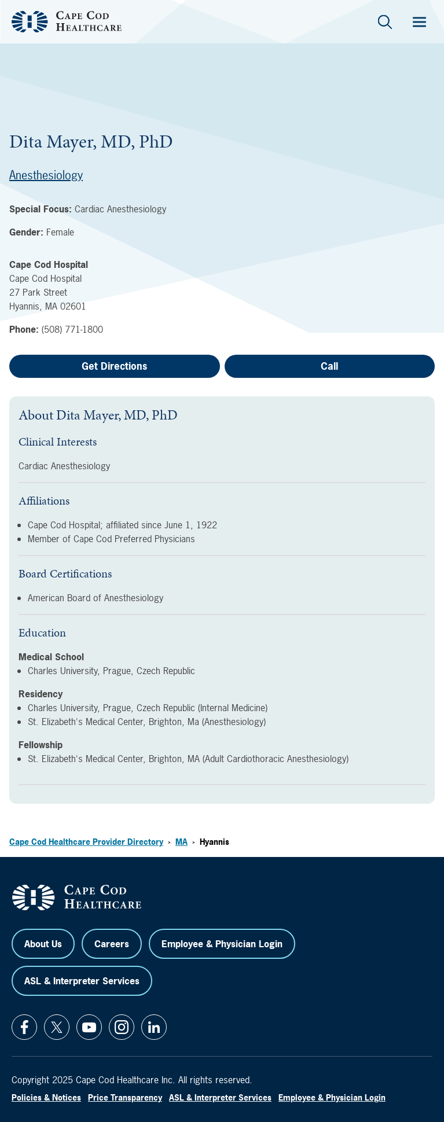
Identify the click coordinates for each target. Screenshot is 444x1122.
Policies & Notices (46, 1097)
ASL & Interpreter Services (82, 980)
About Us (43, 943)
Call (329, 366)
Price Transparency (125, 1097)
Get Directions (114, 366)
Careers (111, 943)
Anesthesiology (46, 175)
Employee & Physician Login (222, 943)
